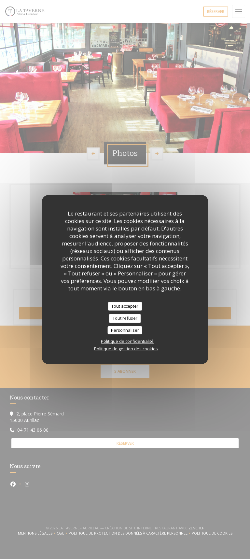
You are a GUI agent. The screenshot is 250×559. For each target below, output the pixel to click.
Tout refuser (125, 318)
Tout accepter (124, 306)
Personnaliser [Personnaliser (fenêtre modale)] (125, 330)
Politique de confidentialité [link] (127, 341)
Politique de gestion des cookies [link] (126, 349)
